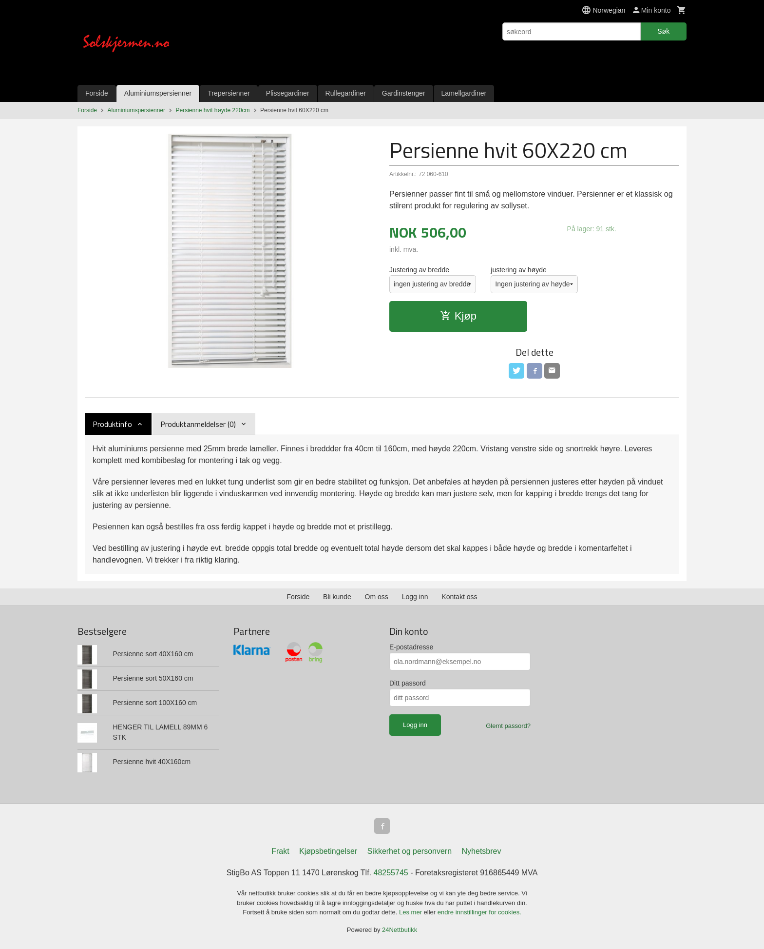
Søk (663, 31)
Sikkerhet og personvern (409, 851)
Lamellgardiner (464, 93)
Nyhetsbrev (481, 851)
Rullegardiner (345, 93)
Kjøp (458, 316)
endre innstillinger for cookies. (479, 912)
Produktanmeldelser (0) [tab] (198, 424)
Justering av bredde (419, 270)
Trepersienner (229, 93)
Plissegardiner (287, 93)
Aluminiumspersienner (158, 93)
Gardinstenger (403, 93)
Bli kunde (337, 597)
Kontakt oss (459, 597)
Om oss (376, 597)
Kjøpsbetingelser (328, 851)
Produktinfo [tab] (112, 424)
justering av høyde (518, 270)
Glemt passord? (508, 725)
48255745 (391, 872)
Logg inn (415, 597)
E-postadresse (411, 647)
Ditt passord (407, 683)
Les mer (411, 912)
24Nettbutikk (399, 929)
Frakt (280, 851)
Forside (96, 93)
